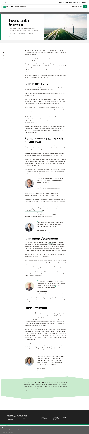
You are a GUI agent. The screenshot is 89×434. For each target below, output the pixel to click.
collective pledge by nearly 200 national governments (43, 58)
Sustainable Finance (22, 33)
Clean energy (12, 33)
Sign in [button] (77, 6)
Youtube (64, 417)
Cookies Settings (61, 426)
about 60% (50, 242)
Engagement (55, 420)
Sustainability (11, 17)
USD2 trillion (36, 66)
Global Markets (83, 2)
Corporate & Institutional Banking (65, 2)
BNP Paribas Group (44, 418)
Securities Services (76, 2)
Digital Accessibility (73, 426)
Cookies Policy (55, 426)
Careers (42, 417)
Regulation (55, 419)
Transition (31, 33)
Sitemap (41, 426)
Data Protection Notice (47, 426)
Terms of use (67, 426)
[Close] (87, 431)
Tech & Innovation (56, 418)
